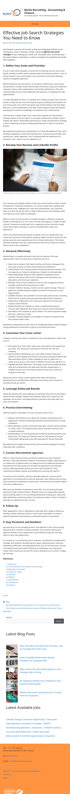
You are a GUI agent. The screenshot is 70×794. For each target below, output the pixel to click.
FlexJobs (11, 585)
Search (9, 617)
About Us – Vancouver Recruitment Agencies (21, 771)
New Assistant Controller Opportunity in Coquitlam (30, 735)
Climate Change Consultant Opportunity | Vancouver (31, 719)
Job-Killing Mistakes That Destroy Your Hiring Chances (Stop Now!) (32, 605)
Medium (11, 577)
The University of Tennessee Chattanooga (25, 566)
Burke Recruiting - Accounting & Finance (44, 11)
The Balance (13, 582)
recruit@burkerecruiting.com (20, 761)
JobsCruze (12, 564)
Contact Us (7, 774)
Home (5, 595)
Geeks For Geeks (15, 572)
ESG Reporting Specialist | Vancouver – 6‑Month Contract (33, 727)
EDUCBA (11, 574)
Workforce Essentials (16, 569)
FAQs (5, 778)
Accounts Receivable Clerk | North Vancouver (28, 731)
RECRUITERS (13, 580)
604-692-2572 (11, 756)
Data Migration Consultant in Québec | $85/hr (28, 723)
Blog (8, 602)
